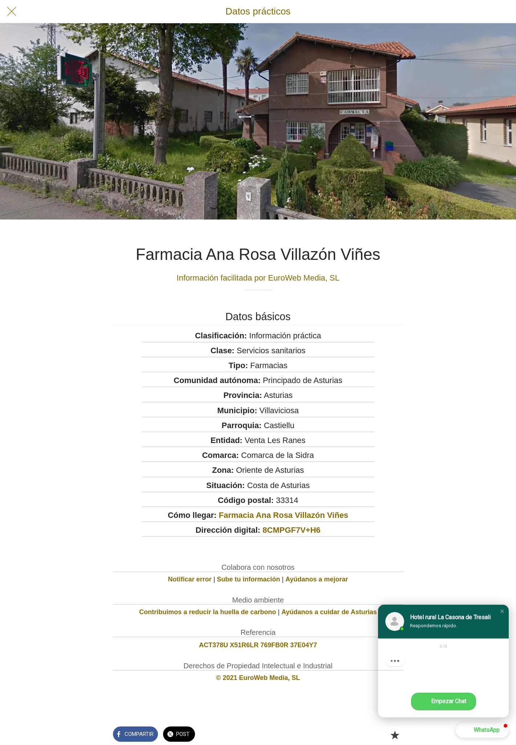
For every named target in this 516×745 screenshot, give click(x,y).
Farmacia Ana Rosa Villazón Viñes (283, 515)
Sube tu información (248, 579)
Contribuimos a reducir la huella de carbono (207, 612)
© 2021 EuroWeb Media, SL (258, 677)
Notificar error (190, 579)
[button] (502, 611)
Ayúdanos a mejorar (316, 579)
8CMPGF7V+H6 (292, 530)
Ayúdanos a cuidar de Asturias (329, 612)
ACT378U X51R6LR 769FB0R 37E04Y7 (258, 645)
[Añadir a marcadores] (394, 735)
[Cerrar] (11, 11)
